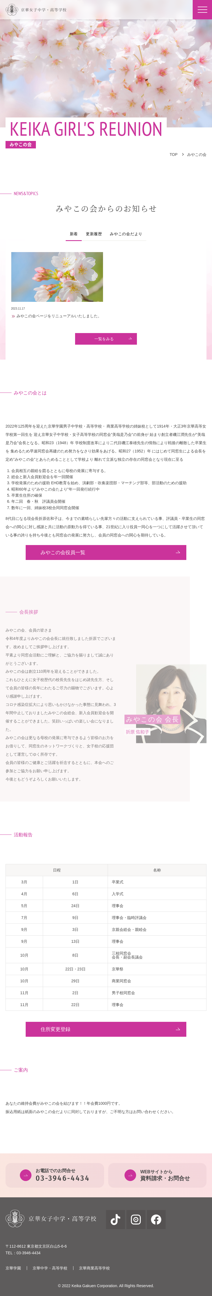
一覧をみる (104, 339)
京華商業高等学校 (94, 1268)
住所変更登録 (55, 1029)
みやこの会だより (126, 234)
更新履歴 (94, 234)
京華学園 (13, 1268)
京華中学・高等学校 (50, 1268)
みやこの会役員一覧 (63, 552)
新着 (74, 234)
